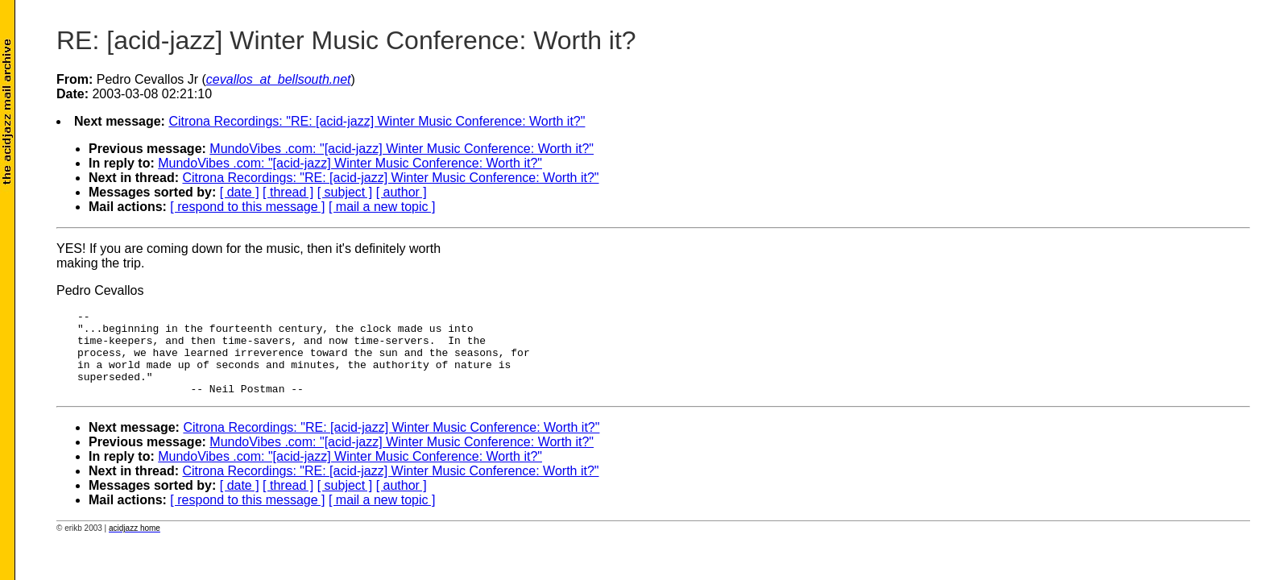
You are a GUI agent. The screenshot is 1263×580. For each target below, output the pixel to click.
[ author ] (401, 192)
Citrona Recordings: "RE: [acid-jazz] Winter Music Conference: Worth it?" (376, 121)
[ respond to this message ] (247, 206)
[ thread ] (288, 192)
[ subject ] (344, 192)
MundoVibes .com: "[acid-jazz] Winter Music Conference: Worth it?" (401, 148)
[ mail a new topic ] (382, 206)
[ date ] (239, 192)
